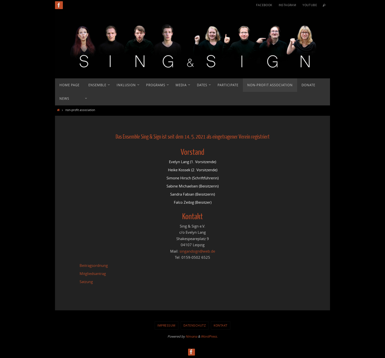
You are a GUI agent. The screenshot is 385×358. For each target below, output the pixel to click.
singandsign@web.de (197, 251)
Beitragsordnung (94, 265)
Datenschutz (194, 325)
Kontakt (221, 325)
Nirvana (191, 336)
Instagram (287, 5)
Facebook (264, 5)
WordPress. (209, 336)
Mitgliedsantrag (93, 273)
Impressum (166, 325)
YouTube (309, 5)
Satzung (86, 281)
